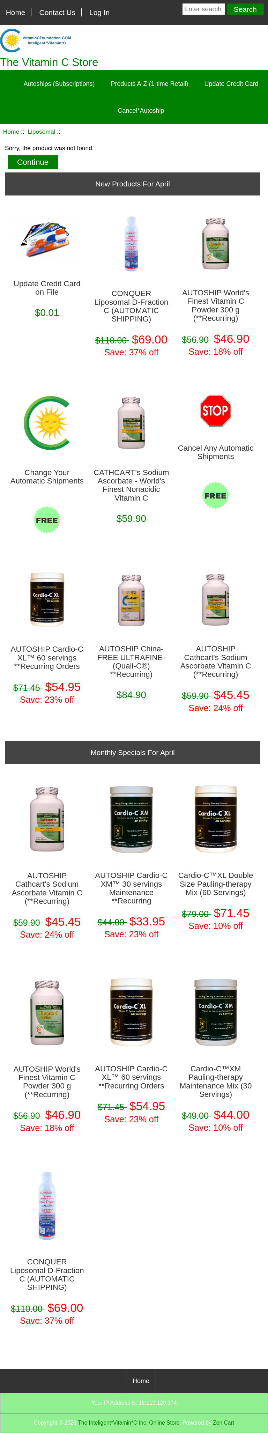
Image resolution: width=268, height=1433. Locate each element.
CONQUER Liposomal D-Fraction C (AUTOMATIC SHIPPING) (132, 306)
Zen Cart (223, 1423)
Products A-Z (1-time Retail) (149, 83)
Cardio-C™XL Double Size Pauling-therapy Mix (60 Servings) (215, 884)
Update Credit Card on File (47, 288)
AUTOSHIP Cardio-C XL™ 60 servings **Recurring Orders (47, 658)
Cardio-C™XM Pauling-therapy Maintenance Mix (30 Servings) (216, 1082)
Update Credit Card (231, 83)
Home (15, 12)
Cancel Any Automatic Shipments (216, 452)
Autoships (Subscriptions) (59, 83)
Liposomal (41, 131)
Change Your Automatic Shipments (47, 476)
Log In (99, 12)
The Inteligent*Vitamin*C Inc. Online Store (128, 1423)
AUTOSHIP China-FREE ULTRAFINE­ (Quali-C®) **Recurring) (131, 662)
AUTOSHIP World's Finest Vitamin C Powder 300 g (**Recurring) (215, 306)
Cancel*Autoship (141, 110)
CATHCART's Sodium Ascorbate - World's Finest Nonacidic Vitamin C (131, 485)
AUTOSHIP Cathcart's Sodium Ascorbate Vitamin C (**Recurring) (215, 662)
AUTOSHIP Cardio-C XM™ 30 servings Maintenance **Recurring (131, 888)
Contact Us (57, 12)
